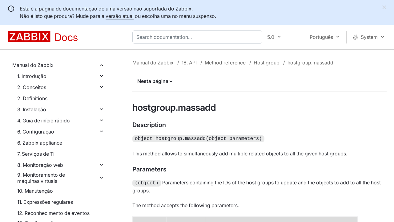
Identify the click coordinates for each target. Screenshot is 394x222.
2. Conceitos (31, 87)
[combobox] (198, 37)
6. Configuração (35, 132)
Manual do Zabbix (33, 65)
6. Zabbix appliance (39, 143)
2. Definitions (32, 98)
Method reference (225, 63)
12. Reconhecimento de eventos (53, 213)
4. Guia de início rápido (43, 120)
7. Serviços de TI (35, 154)
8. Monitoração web (40, 165)
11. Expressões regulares (45, 202)
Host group (266, 63)
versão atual (120, 16)
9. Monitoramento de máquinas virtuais (41, 178)
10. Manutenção (35, 191)
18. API (189, 63)
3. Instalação (31, 109)
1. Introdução (31, 76)
